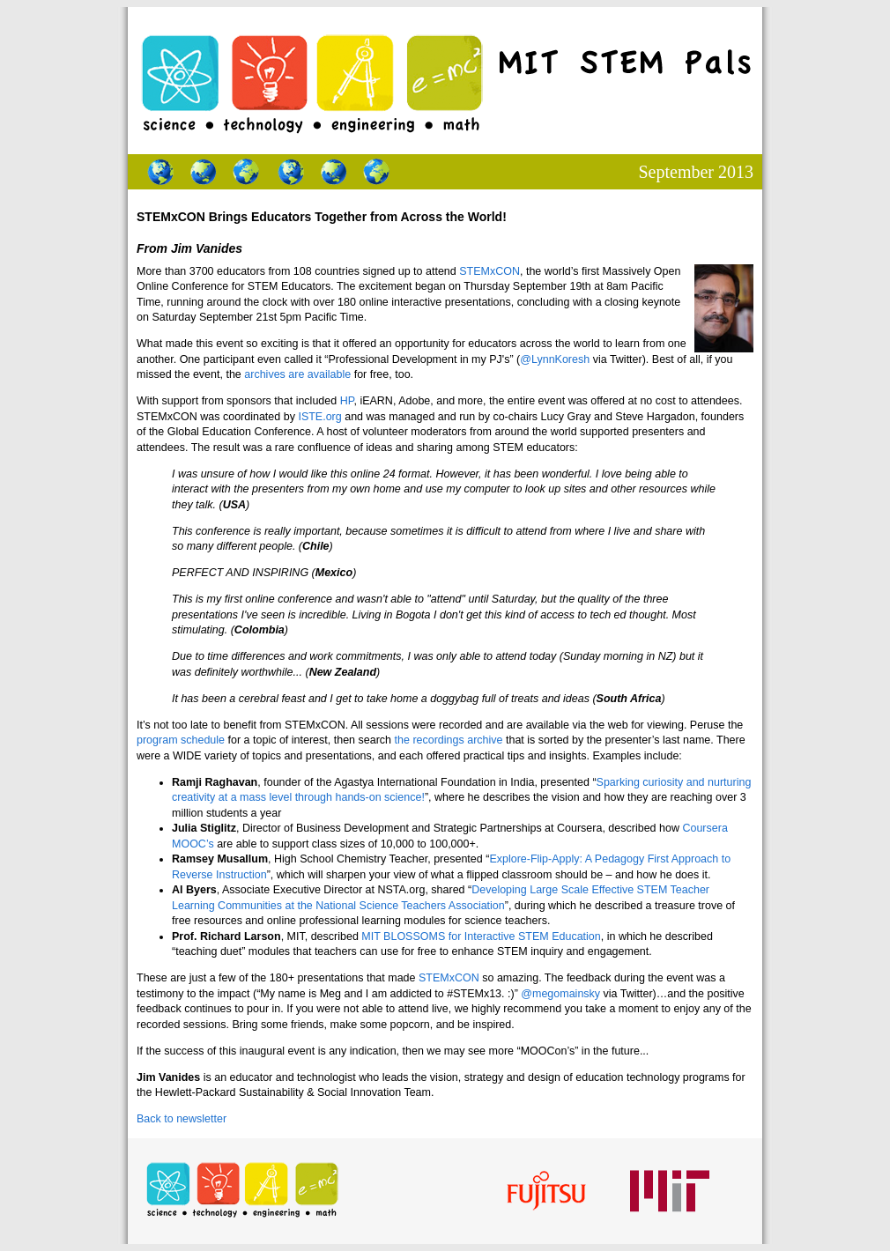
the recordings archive (449, 740)
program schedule (181, 740)
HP (347, 401)
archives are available (297, 374)
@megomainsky (560, 994)
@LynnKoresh (555, 359)
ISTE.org (319, 417)
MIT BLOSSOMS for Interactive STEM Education (480, 936)
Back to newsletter (181, 1119)
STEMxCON (489, 271)
